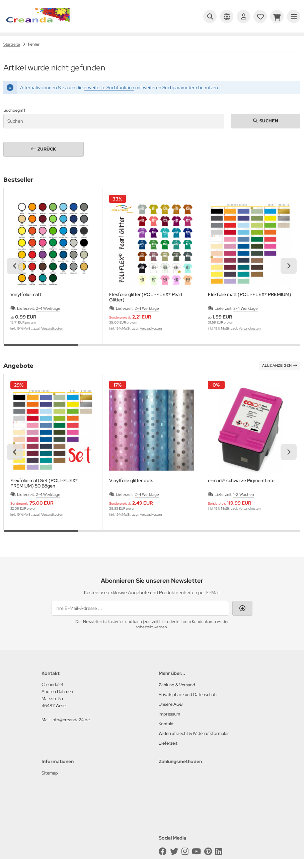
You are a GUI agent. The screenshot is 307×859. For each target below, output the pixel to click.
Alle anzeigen (279, 365)
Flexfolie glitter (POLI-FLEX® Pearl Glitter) (145, 297)
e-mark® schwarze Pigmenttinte (241, 480)
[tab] (41, 349)
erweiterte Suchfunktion (109, 87)
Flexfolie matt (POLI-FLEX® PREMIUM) (249, 294)
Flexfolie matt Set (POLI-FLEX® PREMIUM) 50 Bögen (44, 483)
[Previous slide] (15, 266)
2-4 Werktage (48, 308)
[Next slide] (289, 266)
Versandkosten (52, 328)
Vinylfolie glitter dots (131, 480)
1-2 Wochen (243, 494)
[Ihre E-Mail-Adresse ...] (140, 608)
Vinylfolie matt (25, 294)
